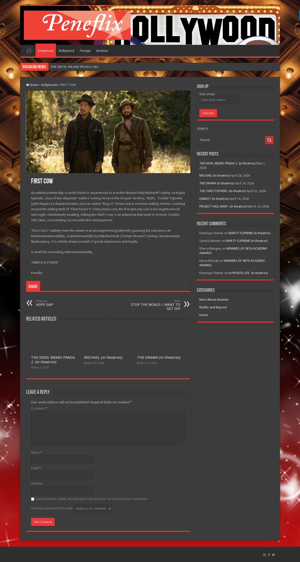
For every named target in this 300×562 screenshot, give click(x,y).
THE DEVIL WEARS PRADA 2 (71, 67)
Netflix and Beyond (213, 307)
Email (36, 468)
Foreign (85, 51)
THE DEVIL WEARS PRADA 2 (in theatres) (53, 359)
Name (36, 452)
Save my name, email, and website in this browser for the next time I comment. (92, 499)
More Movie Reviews (214, 299)
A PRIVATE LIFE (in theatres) (248, 273)
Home (29, 50)
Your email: (207, 94)
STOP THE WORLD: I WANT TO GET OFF (154, 305)
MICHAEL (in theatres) (103, 357)
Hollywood (45, 51)
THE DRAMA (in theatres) (158, 357)
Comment (39, 408)
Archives (102, 51)
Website (37, 483)
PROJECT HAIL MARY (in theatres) (223, 206)
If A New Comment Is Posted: (71, 508)
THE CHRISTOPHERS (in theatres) (222, 191)
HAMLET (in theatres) (214, 199)
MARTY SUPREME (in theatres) (249, 233)
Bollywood (66, 51)
